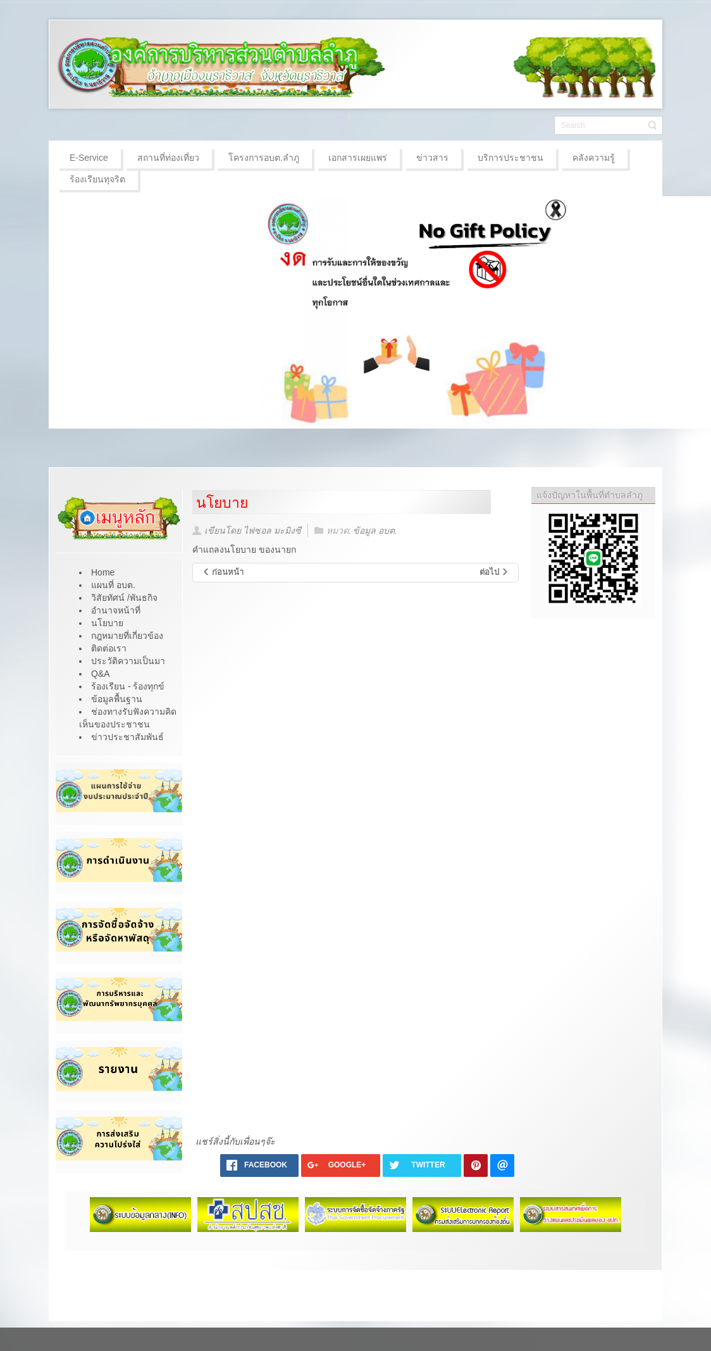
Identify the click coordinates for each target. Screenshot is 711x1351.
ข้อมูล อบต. (375, 530)
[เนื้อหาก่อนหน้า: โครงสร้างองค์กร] (223, 572)
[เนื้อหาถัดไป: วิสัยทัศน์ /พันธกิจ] (495, 572)
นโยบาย (222, 502)
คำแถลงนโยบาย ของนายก (244, 549)
